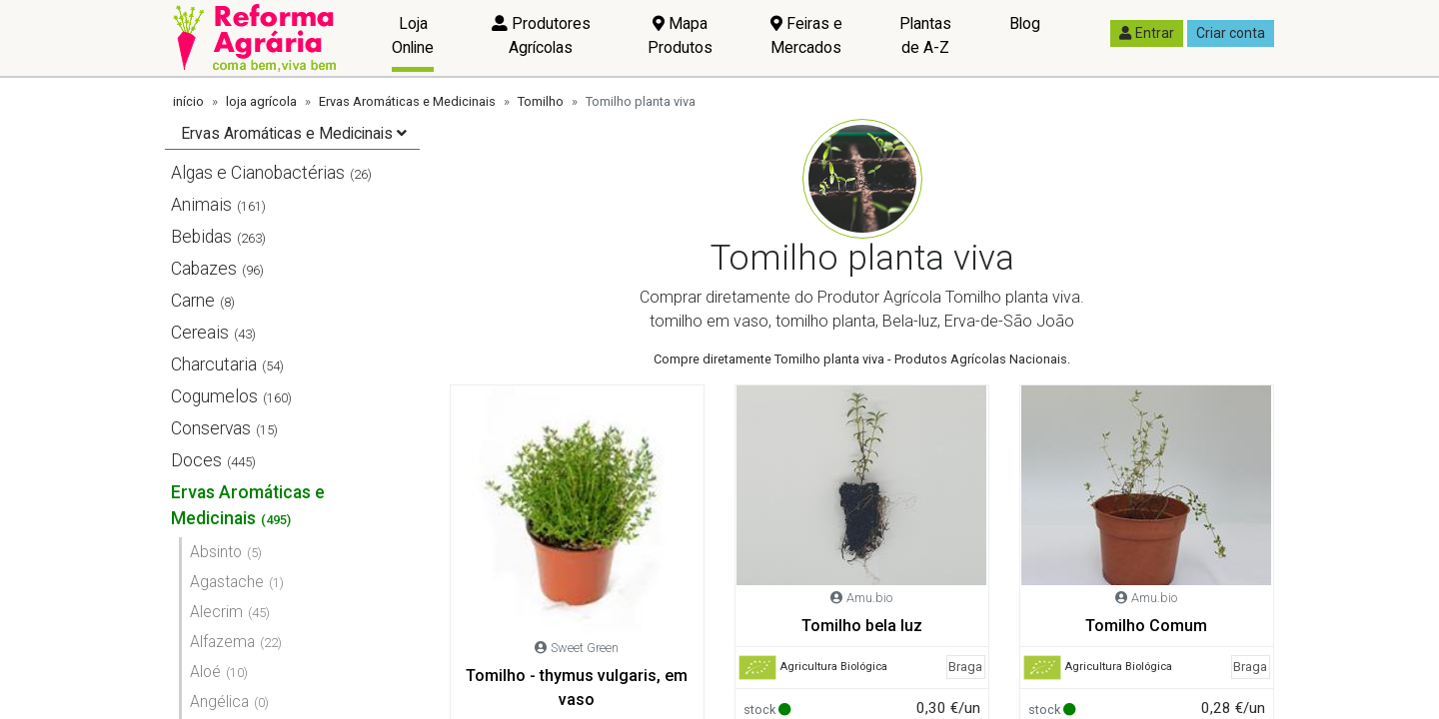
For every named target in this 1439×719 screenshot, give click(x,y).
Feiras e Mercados (806, 35)
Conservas (211, 428)
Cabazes (204, 269)
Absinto (216, 551)
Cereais (200, 333)
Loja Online (413, 35)
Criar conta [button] (1230, 33)
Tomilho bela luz (861, 625)
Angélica (219, 701)
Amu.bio (869, 597)
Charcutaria (214, 364)
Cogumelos (214, 396)
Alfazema (222, 641)
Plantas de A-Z (925, 35)
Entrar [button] (1146, 33)
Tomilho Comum (1146, 625)
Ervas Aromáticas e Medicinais (407, 101)
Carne (193, 301)
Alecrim (216, 611)
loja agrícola (261, 101)
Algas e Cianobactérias (258, 173)
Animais (201, 205)
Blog (1024, 23)
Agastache (227, 581)
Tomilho (541, 101)
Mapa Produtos (680, 35)
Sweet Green (585, 647)
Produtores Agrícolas (541, 35)
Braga (965, 666)
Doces (196, 460)
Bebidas (201, 237)
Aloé (205, 671)
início (188, 101)
